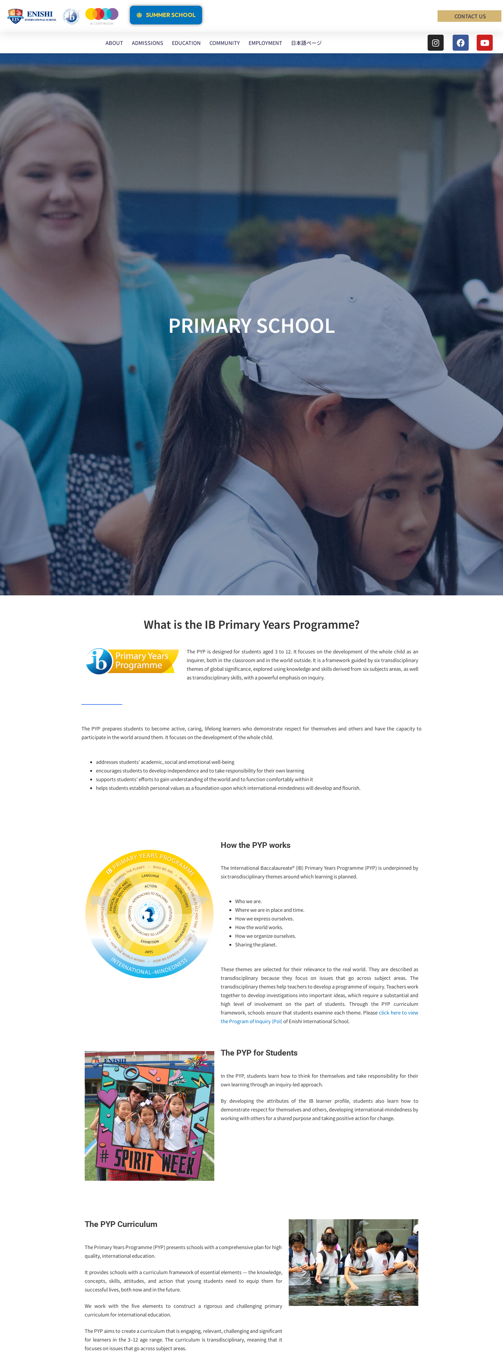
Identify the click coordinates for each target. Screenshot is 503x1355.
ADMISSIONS (147, 43)
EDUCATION (186, 43)
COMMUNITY (224, 43)
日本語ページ (306, 43)
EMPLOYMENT (265, 43)
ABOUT (114, 43)
